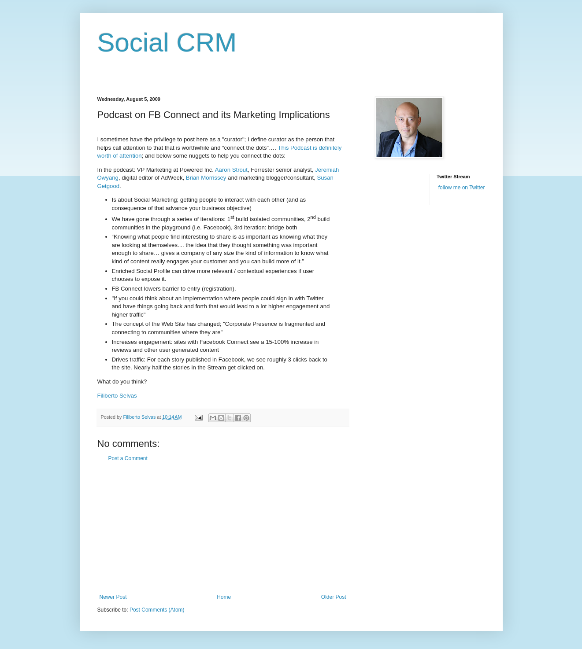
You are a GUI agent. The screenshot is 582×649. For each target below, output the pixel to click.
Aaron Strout (231, 169)
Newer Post (113, 597)
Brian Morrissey (206, 177)
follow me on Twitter (461, 187)
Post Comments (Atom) (157, 610)
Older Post (333, 597)
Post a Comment (128, 458)
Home (224, 597)
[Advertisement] (223, 528)
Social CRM (167, 42)
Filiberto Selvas (117, 395)
